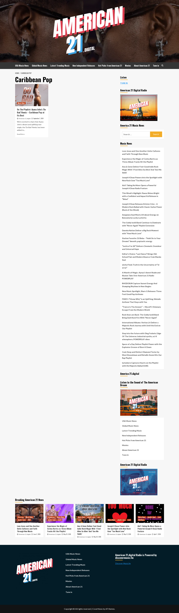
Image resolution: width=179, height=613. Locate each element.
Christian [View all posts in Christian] (21, 517)
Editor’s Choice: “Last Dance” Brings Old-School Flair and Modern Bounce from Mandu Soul (141, 257)
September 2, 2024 (38, 118)
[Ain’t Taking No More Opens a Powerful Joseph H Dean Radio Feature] (150, 513)
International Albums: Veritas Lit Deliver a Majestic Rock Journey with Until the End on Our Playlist (141, 325)
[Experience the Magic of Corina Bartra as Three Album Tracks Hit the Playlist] (59, 513)
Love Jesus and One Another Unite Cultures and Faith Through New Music (141, 152)
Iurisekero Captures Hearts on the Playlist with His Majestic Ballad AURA (140, 364)
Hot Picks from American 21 (110, 65)
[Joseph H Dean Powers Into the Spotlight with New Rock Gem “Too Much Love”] (120, 513)
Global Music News (39, 65)
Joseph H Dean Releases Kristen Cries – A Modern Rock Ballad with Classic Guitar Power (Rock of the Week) (142, 207)
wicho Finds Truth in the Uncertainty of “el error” (140, 266)
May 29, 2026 (67, 534)
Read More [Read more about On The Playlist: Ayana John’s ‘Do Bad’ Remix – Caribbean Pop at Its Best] (21, 134)
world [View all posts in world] (59, 520)
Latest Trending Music (59, 65)
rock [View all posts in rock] (79, 520)
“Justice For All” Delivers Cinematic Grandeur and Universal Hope (141, 247)
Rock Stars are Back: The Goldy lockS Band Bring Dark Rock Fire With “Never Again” (140, 316)
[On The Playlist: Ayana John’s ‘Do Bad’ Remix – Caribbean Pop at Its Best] (31, 95)
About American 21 (142, 65)
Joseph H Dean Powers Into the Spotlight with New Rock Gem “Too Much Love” (142, 179)
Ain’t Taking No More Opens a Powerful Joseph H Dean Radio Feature (139, 186)
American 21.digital (25, 118)
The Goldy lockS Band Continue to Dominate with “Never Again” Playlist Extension (141, 224)
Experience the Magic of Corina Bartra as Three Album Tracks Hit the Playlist (140, 160)
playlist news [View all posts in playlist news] (22, 520)
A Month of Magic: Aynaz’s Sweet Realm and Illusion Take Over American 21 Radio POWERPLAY (141, 275)
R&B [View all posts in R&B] (29, 520)
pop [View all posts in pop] (99, 517)
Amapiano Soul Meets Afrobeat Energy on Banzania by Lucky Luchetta (140, 216)
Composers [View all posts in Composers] (51, 517)
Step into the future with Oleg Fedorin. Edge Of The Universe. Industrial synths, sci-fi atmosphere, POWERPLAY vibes (141, 336)
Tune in (156, 65)
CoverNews (97, 609)
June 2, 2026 (36, 534)
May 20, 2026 (97, 537)
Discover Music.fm (123, 563)
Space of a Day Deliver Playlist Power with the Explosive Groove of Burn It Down (142, 345)
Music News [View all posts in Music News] (21, 103)
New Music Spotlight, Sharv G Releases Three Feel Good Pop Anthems (142, 292)
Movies (128, 65)
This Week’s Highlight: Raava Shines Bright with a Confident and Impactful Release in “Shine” (140, 196)
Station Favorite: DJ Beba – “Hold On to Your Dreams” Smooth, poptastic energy (141, 239)
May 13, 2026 (127, 534)
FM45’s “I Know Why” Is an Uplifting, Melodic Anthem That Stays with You (141, 300)
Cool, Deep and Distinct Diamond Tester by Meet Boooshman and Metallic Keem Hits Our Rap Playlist (142, 355)
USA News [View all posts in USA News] (141, 520)
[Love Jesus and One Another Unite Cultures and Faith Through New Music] (29, 513)
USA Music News (22, 65)
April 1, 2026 (157, 534)
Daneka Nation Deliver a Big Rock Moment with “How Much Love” (140, 232)
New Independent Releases (84, 65)
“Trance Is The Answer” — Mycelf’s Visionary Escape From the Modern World (141, 308)
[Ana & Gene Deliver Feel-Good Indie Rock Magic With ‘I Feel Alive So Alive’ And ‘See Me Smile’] (89, 513)
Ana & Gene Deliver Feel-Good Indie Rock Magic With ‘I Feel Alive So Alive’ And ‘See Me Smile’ (142, 170)
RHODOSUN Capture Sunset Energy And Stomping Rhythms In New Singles (139, 284)
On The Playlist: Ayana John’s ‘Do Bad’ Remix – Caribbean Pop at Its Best (31, 112)
